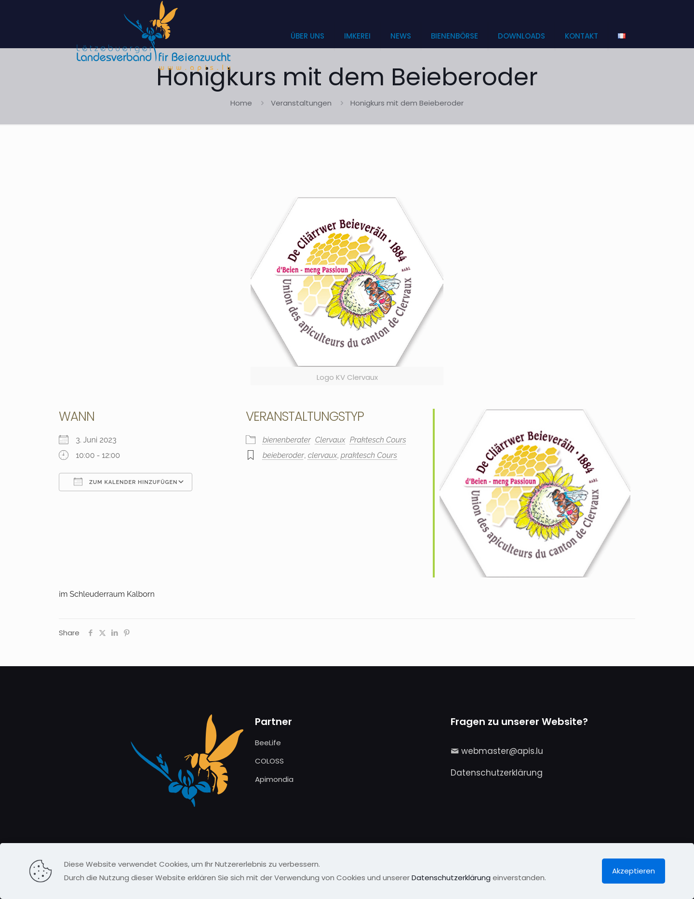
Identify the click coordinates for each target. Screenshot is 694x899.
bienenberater (287, 439)
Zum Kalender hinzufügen (125, 481)
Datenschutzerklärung (497, 772)
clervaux (322, 455)
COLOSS (269, 761)
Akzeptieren (633, 871)
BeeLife (268, 743)
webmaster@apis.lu (502, 751)
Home (241, 103)
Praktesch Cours (378, 439)
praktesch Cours (369, 455)
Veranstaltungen (301, 103)
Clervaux (330, 439)
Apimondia (274, 779)
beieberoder (283, 455)
